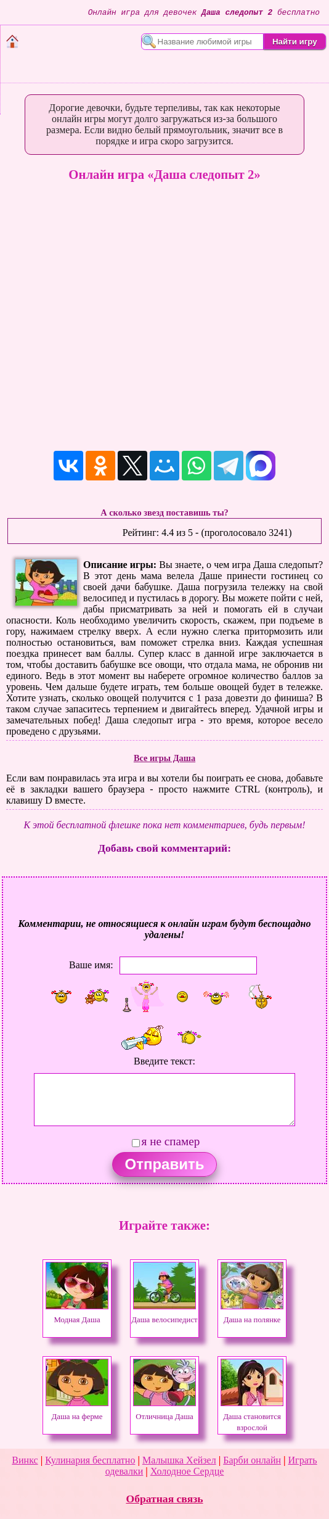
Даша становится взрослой (252, 1416)
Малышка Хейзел (179, 1460)
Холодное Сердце (187, 1471)
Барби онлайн (252, 1460)
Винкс (25, 1460)
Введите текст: (164, 1061)
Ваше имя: (91, 965)
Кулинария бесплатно (90, 1460)
